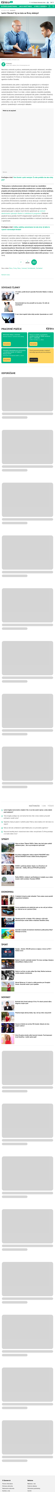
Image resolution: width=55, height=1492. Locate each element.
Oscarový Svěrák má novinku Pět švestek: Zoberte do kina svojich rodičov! (32, 997)
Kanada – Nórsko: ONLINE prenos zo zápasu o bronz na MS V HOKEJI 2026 (33, 921)
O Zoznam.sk (6, 1452)
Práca (10, 240)
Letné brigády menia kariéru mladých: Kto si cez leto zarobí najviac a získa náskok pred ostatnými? (28, 783)
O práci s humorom (40, 6)
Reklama (30, 1452)
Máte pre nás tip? (7, 1484)
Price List (30, 1465)
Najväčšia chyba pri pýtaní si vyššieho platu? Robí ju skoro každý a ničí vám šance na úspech (28, 795)
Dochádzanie (31, 240)
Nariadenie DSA (6, 1467)
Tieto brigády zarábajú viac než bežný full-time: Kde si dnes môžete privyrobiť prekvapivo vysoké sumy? (27, 789)
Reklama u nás (32, 1455)
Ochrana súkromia (7, 1458)
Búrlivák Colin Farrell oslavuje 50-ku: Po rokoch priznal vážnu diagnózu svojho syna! (33, 974)
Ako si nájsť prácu (25, 6)
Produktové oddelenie (8, 1475)
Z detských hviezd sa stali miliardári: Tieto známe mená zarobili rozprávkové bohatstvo (34, 869)
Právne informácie (7, 1455)
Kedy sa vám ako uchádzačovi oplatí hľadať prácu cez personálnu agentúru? (26, 800)
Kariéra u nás (6, 1463)
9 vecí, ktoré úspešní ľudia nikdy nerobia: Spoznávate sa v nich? (34, 286)
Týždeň (51, 778)
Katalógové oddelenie (8, 1480)
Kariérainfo (12, 10)
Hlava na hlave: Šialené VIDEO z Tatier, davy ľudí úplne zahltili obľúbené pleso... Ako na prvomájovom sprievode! (33, 816)
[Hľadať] (49, 6)
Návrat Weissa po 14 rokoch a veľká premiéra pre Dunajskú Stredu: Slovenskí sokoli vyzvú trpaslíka (32, 955)
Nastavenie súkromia (8, 1460)
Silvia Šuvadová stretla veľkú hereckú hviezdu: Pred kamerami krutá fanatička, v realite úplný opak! (33, 1008)
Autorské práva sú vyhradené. (36, 1477)
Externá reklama (32, 1458)
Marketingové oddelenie (9, 1482)
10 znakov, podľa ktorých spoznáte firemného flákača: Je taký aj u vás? (34, 264)
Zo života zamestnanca (9, 6)
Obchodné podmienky (34, 1460)
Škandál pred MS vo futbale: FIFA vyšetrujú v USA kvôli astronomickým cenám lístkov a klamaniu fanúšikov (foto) (32, 891)
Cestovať (24, 240)
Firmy (14, 240)
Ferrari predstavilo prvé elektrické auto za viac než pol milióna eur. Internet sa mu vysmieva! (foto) (33, 880)
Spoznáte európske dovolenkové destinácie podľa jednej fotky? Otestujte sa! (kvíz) (34, 902)
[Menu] (53, 6)
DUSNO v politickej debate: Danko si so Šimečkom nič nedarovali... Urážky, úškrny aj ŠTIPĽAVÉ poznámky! (31, 839)
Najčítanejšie (34, 778)
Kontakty (5, 1472)
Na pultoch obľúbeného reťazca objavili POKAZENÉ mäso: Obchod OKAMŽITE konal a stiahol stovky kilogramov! (32, 827)
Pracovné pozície (11, 300)
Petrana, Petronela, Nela (39, 2)
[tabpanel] (27, 794)
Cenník (29, 1463)
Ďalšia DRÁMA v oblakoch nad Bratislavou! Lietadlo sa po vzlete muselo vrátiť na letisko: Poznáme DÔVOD (34, 850)
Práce (19, 240)
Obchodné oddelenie (8, 1477)
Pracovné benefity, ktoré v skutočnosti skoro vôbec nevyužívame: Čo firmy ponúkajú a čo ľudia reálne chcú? (28, 805)
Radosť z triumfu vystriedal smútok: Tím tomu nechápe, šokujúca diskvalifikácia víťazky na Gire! (34, 933)
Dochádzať (39, 240)
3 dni (44, 778)
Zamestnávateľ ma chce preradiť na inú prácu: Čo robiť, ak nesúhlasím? (32, 276)
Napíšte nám (5, 1465)
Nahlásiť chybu (5, 246)
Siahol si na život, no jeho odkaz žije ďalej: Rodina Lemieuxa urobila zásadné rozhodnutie (33, 944)
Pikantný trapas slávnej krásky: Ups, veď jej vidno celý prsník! (33, 985)
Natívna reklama (32, 1467)
